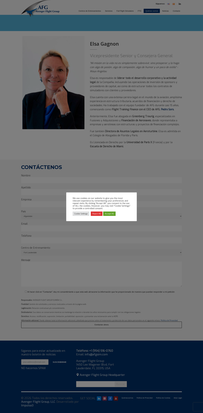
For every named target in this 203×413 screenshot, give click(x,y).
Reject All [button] (96, 214)
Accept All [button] (109, 214)
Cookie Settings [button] (81, 214)
